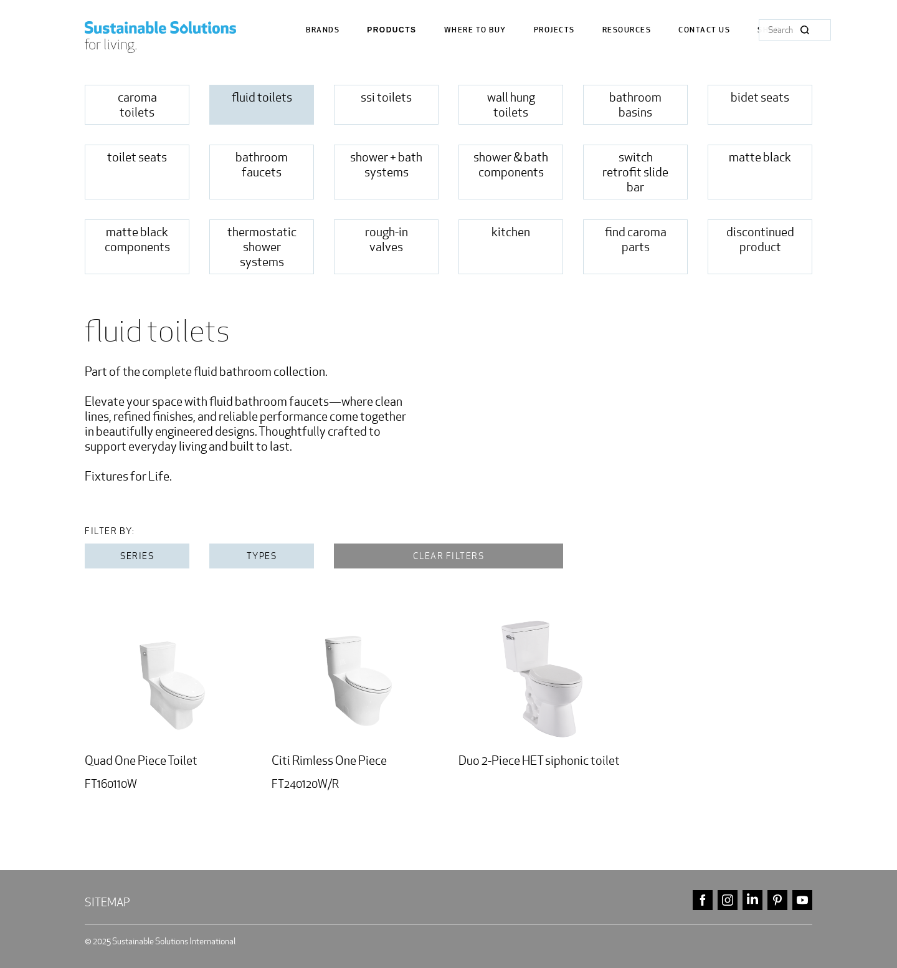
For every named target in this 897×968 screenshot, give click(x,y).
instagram (728, 900)
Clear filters (449, 556)
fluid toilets (262, 97)
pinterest (777, 900)
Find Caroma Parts (636, 239)
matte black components (137, 239)
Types (262, 556)
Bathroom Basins (635, 104)
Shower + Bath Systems (386, 164)
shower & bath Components (510, 164)
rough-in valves (386, 239)
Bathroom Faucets (261, 164)
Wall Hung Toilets (511, 104)
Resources (627, 30)
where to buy (475, 30)
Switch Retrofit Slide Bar (635, 172)
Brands (322, 30)
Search (804, 29)
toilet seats (137, 157)
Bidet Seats (760, 97)
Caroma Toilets (137, 104)
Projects (554, 30)
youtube (802, 900)
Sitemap (107, 902)
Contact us (704, 30)
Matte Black (760, 157)
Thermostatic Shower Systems (262, 247)
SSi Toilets (386, 97)
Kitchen (510, 232)
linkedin (752, 900)
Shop (768, 30)
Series (137, 556)
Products (391, 30)
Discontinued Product (760, 239)
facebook (703, 900)
